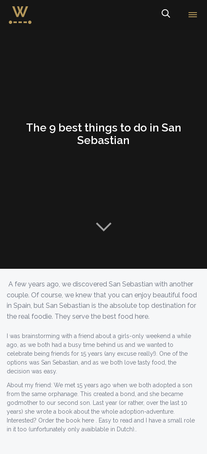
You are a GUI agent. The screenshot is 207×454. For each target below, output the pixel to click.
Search (165, 15)
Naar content (103, 226)
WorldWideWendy (20, 10)
